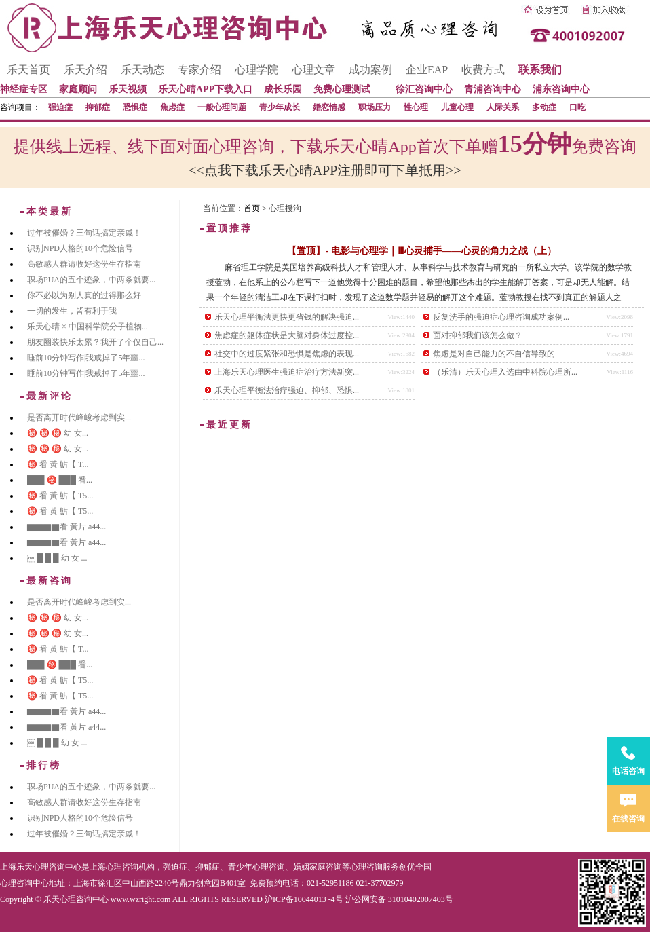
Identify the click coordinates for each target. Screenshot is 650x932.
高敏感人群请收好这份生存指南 (84, 264)
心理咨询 (366, 867)
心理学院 (256, 69)
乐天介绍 (85, 69)
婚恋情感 (329, 107)
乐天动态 (142, 69)
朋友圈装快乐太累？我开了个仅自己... (95, 342)
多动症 (544, 107)
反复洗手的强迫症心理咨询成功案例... (501, 317)
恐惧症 (135, 107)
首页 (252, 208)
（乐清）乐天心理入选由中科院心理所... (505, 372)
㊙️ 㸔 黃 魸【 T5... (60, 495)
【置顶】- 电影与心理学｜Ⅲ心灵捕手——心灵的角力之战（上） (421, 251)
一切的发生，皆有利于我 (72, 311)
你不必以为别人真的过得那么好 (84, 295)
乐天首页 (28, 69)
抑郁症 (97, 107)
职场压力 (374, 107)
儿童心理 (457, 107)
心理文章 (313, 69)
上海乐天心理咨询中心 (40, 867)
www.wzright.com (141, 899)
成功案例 (370, 69)
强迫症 (60, 107)
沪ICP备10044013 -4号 (304, 899)
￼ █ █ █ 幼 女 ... (57, 558)
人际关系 (502, 107)
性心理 (416, 107)
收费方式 (483, 69)
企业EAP (427, 69)
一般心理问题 (221, 107)
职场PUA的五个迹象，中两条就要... (91, 279)
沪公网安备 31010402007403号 (399, 899)
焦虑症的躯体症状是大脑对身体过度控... (286, 335)
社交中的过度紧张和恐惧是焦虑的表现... (286, 353)
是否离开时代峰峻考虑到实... (79, 417)
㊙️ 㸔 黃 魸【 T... (57, 464)
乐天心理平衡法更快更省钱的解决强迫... (286, 317)
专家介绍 (199, 69)
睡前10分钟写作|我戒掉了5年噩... (86, 357)
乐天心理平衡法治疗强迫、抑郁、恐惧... (286, 390)
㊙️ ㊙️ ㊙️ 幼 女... (57, 433)
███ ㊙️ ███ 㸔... (59, 480)
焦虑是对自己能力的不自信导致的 (494, 353)
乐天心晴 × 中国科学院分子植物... (87, 326)
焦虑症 (172, 107)
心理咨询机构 (130, 867)
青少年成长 (279, 107)
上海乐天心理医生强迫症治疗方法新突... (286, 372)
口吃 (577, 107)
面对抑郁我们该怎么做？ (477, 335)
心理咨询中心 (24, 883)
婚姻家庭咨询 (317, 867)
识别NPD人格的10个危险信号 (80, 248)
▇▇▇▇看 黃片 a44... (66, 527)
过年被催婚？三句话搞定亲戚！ (84, 233)
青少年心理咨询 (256, 867)
